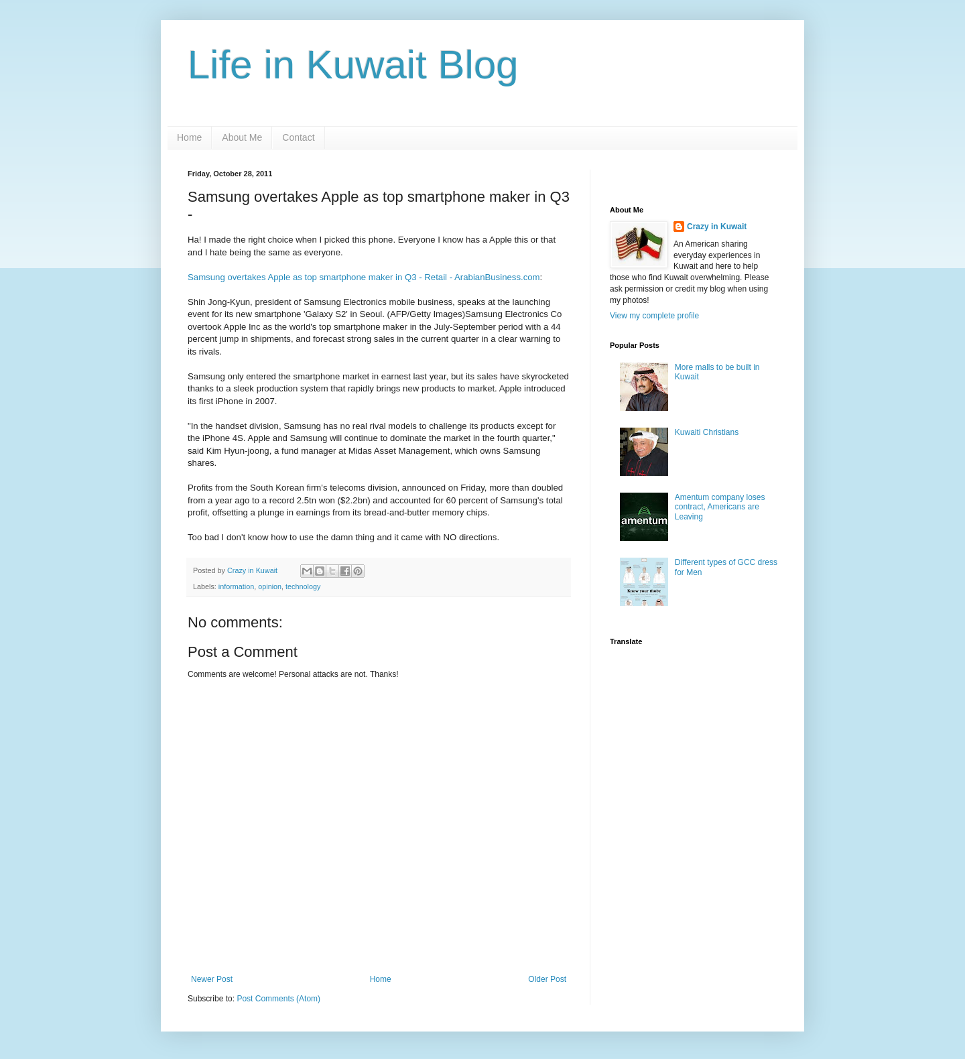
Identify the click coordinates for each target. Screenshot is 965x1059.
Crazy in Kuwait (717, 226)
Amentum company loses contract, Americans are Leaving (720, 507)
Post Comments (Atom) (278, 998)
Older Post (547, 979)
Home (189, 137)
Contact (298, 137)
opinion (269, 586)
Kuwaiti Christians (706, 432)
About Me (242, 137)
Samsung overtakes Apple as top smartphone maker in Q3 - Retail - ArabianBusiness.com (364, 277)
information (236, 586)
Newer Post (212, 979)
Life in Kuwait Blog (353, 64)
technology (302, 586)
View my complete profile (654, 315)
